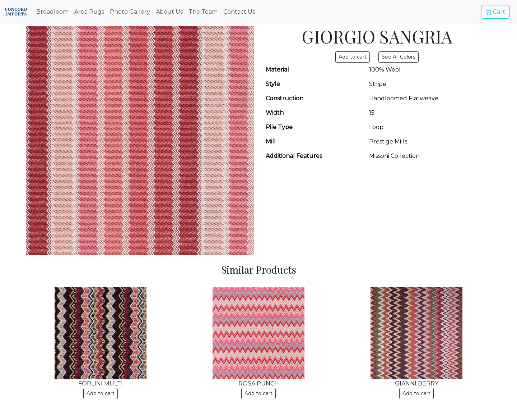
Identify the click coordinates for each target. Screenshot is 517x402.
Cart (495, 11)
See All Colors (398, 57)
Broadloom (52, 11)
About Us (169, 11)
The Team (203, 11)
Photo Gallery (130, 11)
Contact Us (239, 11)
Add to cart (101, 393)
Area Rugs (89, 11)
